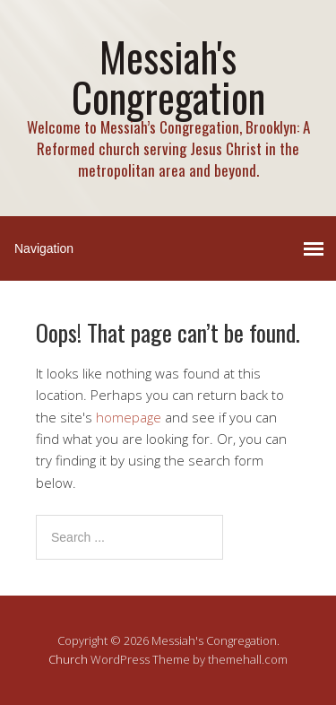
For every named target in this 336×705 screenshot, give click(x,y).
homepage (128, 417)
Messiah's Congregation (168, 76)
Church (68, 659)
